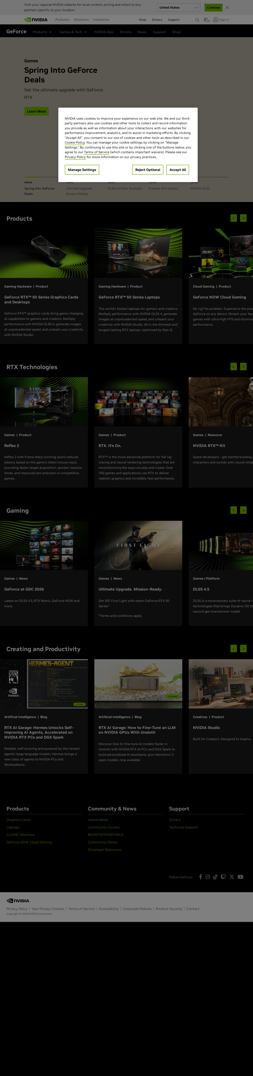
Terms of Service (96, 152)
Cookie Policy (75, 142)
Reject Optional (147, 170)
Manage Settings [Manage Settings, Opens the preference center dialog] (82, 170)
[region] (128, 145)
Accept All (178, 170)
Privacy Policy (75, 157)
